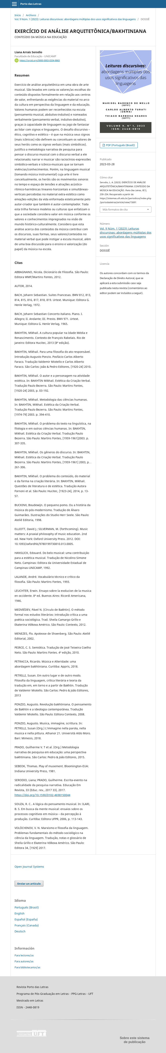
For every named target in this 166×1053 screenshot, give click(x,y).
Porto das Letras (30, 4)
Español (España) (26, 919)
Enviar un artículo (29, 883)
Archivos (31, 15)
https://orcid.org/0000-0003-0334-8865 (40, 60)
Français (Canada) (27, 925)
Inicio (18, 15)
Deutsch (20, 931)
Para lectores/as (24, 955)
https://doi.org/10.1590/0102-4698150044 (42, 795)
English (20, 913)
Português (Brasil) (27, 907)
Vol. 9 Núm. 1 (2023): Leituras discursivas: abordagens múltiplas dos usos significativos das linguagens (75, 19)
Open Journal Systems (29, 866)
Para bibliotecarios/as (27, 967)
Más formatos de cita (115, 209)
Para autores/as (24, 961)
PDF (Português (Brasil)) (120, 145)
